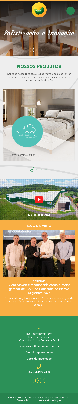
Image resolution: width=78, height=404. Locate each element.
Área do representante (39, 352)
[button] (32, 50)
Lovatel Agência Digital (49, 400)
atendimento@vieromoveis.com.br (39, 346)
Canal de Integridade (39, 358)
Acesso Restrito (62, 397)
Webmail (46, 397)
